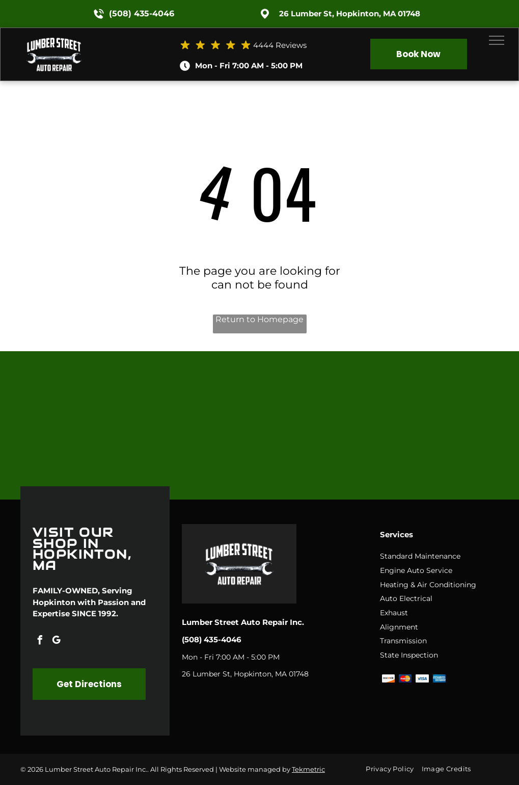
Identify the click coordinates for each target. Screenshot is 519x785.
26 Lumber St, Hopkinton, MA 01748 (349, 13)
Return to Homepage (259, 319)
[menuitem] (393, 769)
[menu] (496, 40)
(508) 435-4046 (141, 13)
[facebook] (40, 641)
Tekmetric (308, 769)
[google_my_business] (56, 641)
